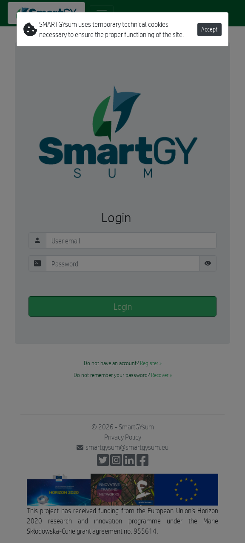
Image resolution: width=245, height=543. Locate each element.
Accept (209, 29)
